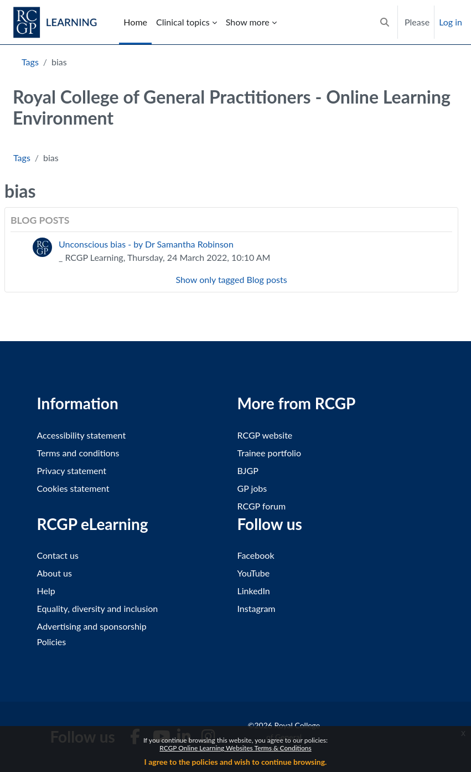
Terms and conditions (78, 452)
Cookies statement (73, 488)
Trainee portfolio (269, 452)
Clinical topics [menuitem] (183, 22)
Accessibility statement (81, 435)
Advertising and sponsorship (92, 626)
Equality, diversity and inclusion (97, 608)
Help (46, 590)
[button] (384, 22)
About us (54, 573)
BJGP (247, 470)
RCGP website (265, 435)
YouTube (253, 573)
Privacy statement (72, 470)
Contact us (58, 555)
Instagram (256, 608)
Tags (30, 61)
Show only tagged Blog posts (231, 279)
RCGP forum (261, 506)
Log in (450, 22)
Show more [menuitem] (248, 22)
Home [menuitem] (135, 22)
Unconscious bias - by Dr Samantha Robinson (146, 244)
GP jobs (252, 488)
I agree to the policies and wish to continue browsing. (235, 761)
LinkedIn (253, 590)
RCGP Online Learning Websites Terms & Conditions (235, 748)
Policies (51, 641)
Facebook (256, 555)
